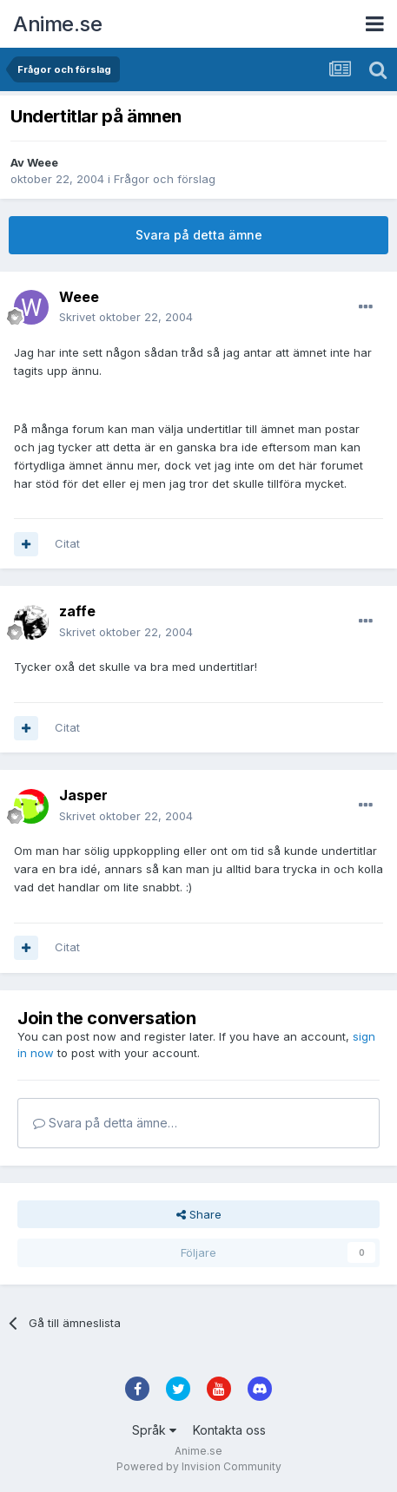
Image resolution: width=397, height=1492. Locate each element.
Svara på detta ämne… (105, 1122)
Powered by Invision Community (198, 1466)
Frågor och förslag (164, 179)
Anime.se (57, 23)
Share (199, 1214)
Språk (154, 1430)
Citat (67, 543)
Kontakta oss (229, 1430)
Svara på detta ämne (199, 234)
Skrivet (126, 317)
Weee (42, 162)
